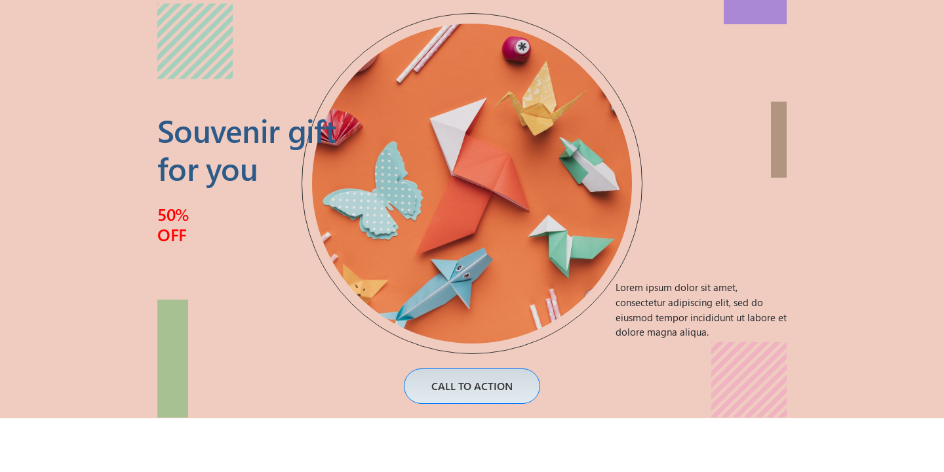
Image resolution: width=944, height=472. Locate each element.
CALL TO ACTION (472, 386)
